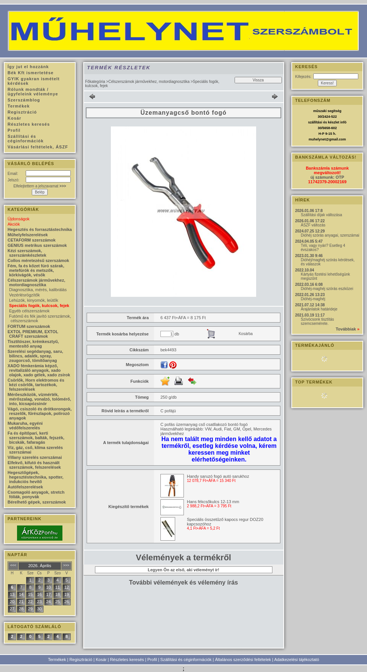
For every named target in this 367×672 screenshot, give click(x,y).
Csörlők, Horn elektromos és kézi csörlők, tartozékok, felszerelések (36, 384)
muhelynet (317, 139)
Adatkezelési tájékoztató (296, 659)
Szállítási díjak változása (321, 215)
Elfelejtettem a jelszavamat (39, 186)
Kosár (101, 659)
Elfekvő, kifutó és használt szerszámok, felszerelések (34, 464)
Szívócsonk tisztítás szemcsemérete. (317, 321)
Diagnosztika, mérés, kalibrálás (38, 289)
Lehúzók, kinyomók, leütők (33, 300)
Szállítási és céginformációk (186, 659)
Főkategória (95, 82)
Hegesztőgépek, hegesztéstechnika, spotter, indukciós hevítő (36, 477)
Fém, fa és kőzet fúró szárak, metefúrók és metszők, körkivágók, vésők (36, 270)
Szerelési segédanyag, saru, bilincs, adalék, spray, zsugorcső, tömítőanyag (35, 356)
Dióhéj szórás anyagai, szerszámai (330, 235)
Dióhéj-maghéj (313, 299)
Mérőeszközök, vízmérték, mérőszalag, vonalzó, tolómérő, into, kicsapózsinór (39, 399)
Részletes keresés (127, 659)
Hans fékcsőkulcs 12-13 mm (213, 501)
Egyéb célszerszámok (29, 311)
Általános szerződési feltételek (243, 659)
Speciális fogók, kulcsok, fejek (39, 305)
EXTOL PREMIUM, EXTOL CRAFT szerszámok (33, 333)
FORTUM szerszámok (29, 326)
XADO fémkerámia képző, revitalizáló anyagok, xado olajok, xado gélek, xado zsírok (39, 370)
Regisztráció (80, 659)
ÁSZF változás (313, 225)
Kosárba (246, 334)
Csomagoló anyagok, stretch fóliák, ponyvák (36, 494)
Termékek (57, 659)
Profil (152, 659)
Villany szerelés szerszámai (35, 457)
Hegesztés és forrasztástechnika (40, 229)
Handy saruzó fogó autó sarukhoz (218, 476)
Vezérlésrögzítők (24, 295)
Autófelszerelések (25, 487)
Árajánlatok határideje (319, 309)
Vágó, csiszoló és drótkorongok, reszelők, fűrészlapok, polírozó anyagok (40, 413)
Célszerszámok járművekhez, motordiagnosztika (149, 82)
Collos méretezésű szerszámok (38, 260)
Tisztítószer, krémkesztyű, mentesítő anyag (33, 343)
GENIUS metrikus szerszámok (37, 245)
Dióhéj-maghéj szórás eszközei (327, 289)
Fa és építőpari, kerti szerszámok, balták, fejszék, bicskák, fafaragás (36, 437)
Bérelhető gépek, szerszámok (37, 502)
